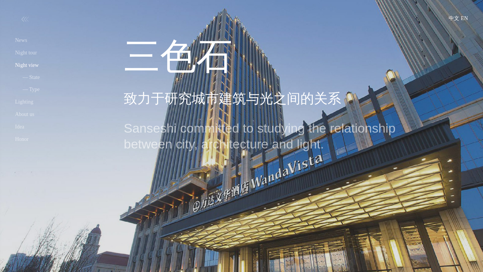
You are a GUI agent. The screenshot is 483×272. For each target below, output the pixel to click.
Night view (27, 65)
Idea (19, 127)
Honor (22, 139)
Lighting (24, 102)
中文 (454, 18)
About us (24, 114)
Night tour (26, 53)
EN (464, 18)
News (21, 40)
